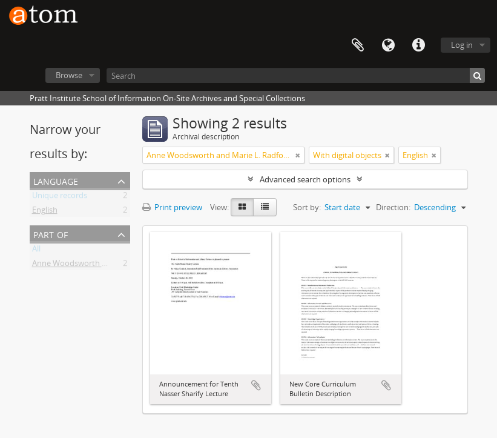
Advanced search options (305, 179)
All (36, 250)
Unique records (59, 197)
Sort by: (307, 207)
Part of (50, 233)
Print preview (172, 207)
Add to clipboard (256, 385)
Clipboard (358, 45)
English (45, 212)
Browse (69, 75)
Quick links (418, 45)
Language (388, 45)
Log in (462, 44)
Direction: (393, 207)
